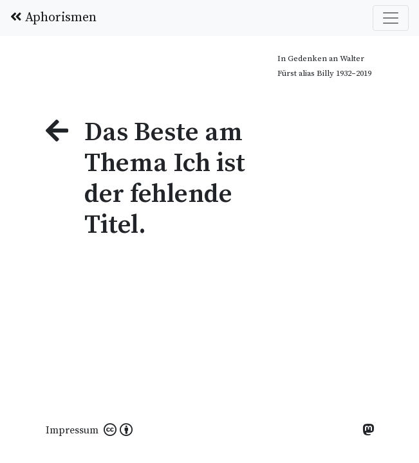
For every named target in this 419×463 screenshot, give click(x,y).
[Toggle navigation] (391, 18)
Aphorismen (53, 18)
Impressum (72, 430)
